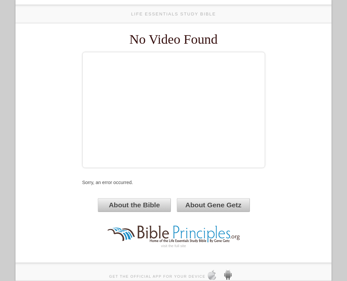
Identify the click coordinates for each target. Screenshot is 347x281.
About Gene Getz (213, 205)
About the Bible (134, 205)
